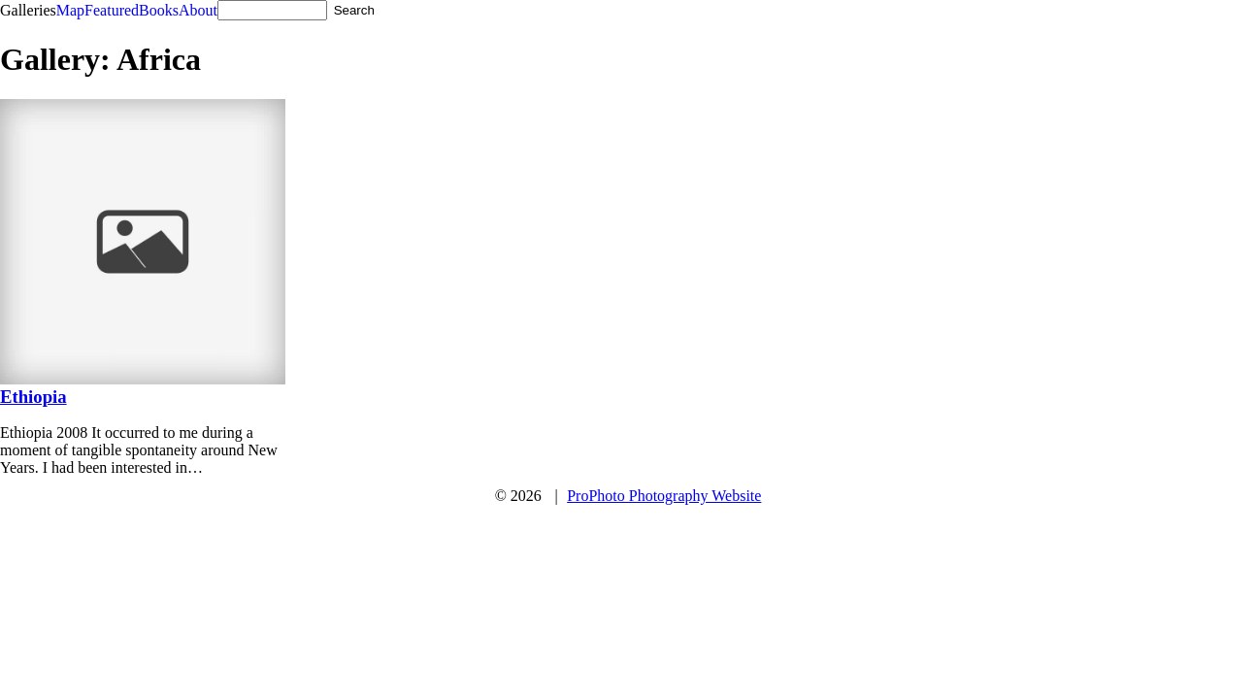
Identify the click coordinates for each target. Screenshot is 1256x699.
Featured (111, 10)
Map (70, 10)
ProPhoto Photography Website (664, 495)
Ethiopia (33, 396)
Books (159, 10)
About (198, 10)
